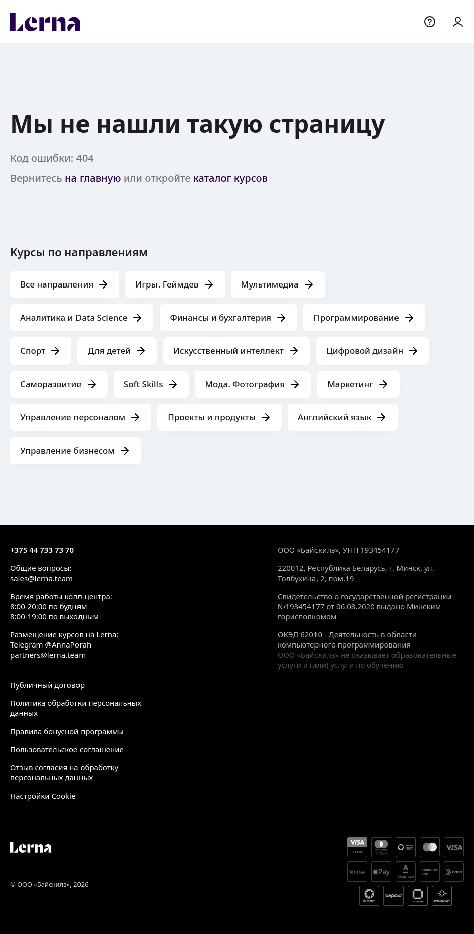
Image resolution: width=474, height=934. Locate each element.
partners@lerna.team (48, 655)
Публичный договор (47, 685)
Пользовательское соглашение (67, 749)
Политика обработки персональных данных (75, 708)
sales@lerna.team (41, 578)
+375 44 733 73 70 (42, 550)
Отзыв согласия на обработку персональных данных (64, 772)
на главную (93, 178)
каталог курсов (230, 178)
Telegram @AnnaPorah (50, 644)
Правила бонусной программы (67, 731)
